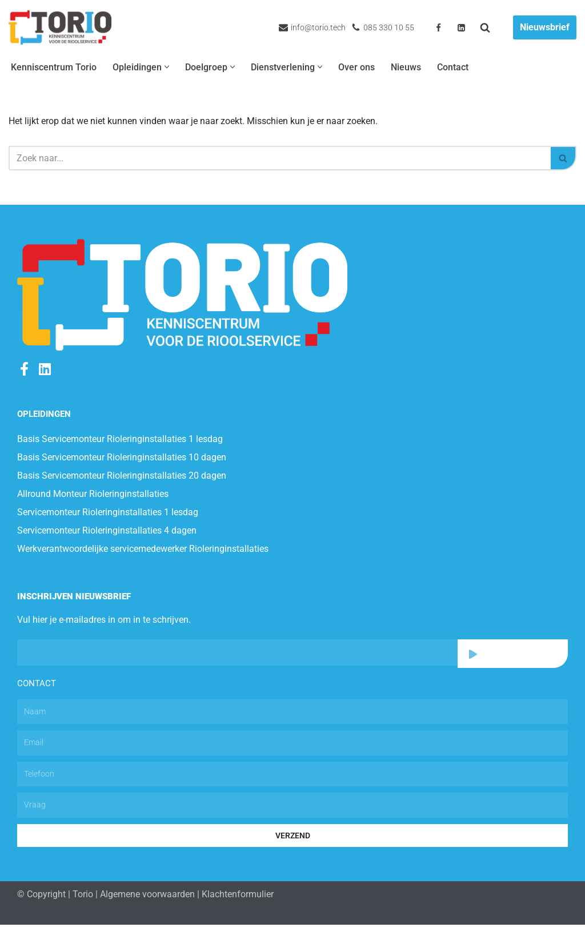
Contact (452, 67)
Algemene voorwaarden (147, 896)
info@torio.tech (318, 28)
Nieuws (406, 67)
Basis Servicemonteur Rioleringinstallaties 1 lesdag (120, 440)
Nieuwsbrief (545, 27)
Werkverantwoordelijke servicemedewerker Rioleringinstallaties (143, 549)
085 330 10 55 (388, 28)
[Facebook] (438, 28)
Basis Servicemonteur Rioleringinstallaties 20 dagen (121, 476)
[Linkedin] (461, 28)
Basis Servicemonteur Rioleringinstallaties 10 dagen (121, 458)
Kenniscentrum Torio (54, 67)
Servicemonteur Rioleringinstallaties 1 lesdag (107, 513)
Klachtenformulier (238, 896)
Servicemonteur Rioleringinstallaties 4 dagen (107, 531)
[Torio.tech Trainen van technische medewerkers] (60, 27)
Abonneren (513, 654)
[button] (167, 67)
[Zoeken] (485, 27)
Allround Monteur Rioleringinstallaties (93, 495)
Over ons (356, 67)
